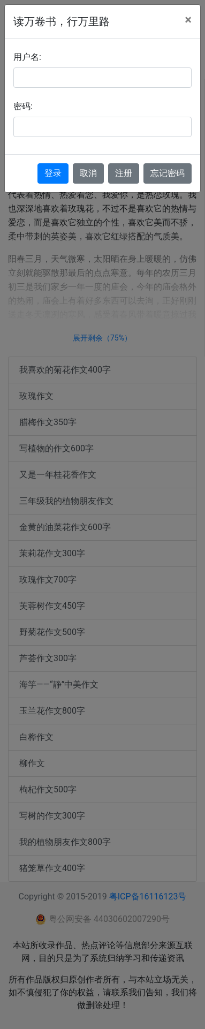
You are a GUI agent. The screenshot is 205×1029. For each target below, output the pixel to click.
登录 (53, 173)
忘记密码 (167, 173)
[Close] (188, 20)
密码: (23, 106)
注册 (123, 173)
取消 (88, 173)
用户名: (27, 57)
